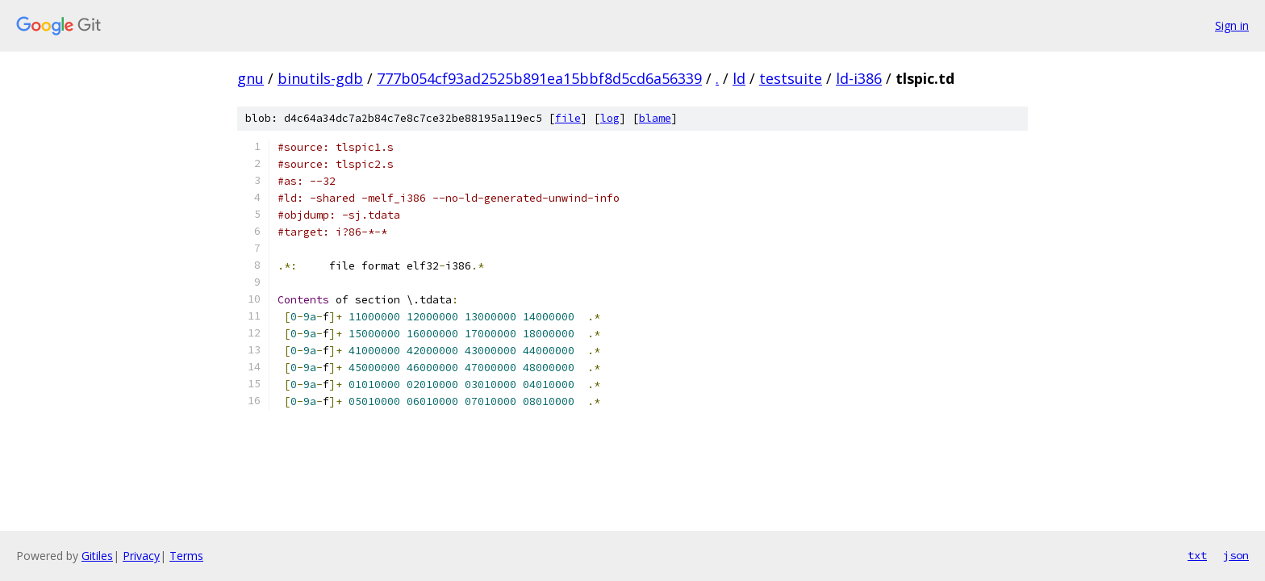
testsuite (790, 78)
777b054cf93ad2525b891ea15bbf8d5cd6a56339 (539, 78)
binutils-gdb (320, 78)
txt (1197, 555)
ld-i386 (859, 78)
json (1236, 555)
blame (655, 118)
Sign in (1232, 25)
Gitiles (97, 555)
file (568, 118)
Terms (186, 555)
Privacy (141, 555)
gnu (250, 78)
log (610, 118)
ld (739, 78)
